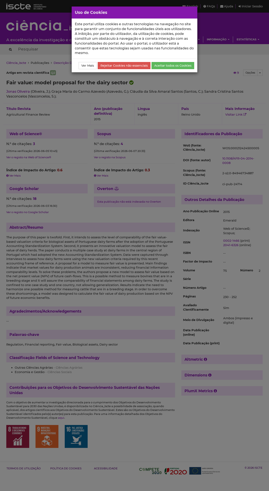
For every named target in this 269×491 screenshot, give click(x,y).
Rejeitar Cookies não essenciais (124, 65)
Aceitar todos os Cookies (172, 65)
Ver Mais (87, 65)
